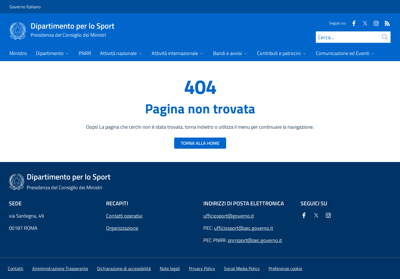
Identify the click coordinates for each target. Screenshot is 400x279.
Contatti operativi (124, 216)
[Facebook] (351, 23)
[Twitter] (362, 23)
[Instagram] (373, 23)
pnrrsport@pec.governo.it (255, 240)
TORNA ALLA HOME (200, 143)
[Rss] (385, 23)
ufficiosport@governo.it (228, 216)
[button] (285, 268)
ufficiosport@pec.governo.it (243, 228)
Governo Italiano (25, 6)
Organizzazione (122, 228)
